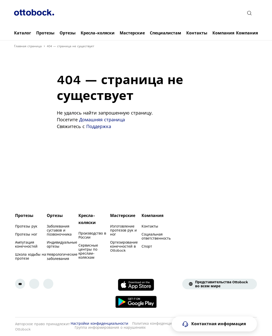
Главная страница (28, 46)
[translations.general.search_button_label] (249, 13)
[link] (22, 33)
